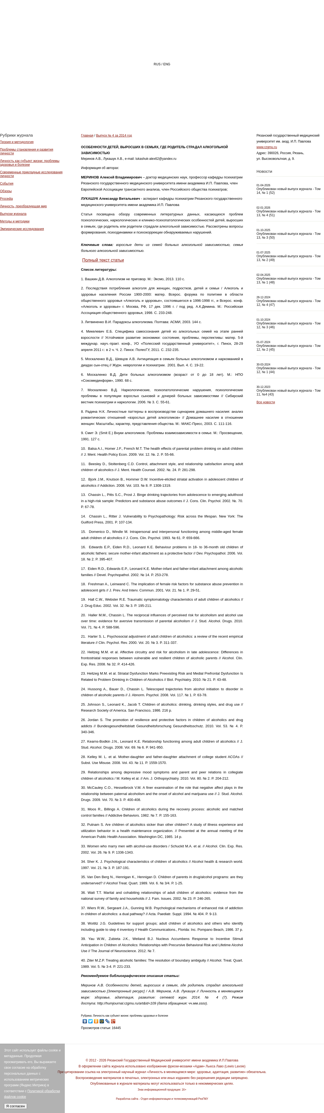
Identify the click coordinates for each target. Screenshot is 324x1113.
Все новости (265, 402)
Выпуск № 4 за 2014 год (114, 135)
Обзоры (6, 191)
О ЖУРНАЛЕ (166, 112)
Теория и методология (16, 142)
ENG (166, 64)
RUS (157, 64)
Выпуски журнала (13, 214)
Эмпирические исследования (22, 229)
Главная (126, 112)
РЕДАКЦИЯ (208, 112)
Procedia (6, 199)
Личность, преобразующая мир (23, 206)
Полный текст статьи (103, 260)
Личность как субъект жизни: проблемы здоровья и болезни (29, 163)
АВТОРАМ (247, 112)
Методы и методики (14, 221)
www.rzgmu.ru (266, 147)
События (7, 183)
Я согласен (15, 1106)
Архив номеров (293, 112)
